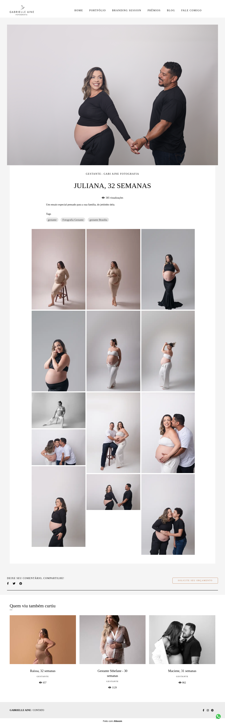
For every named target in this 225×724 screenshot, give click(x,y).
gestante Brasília (98, 219)
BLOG (171, 10)
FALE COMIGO (191, 10)
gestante (52, 219)
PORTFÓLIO (97, 10)
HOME (78, 10)
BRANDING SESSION (126, 10)
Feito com (112, 721)
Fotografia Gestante (72, 219)
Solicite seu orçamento (195, 580)
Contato (38, 710)
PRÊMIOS (154, 10)
